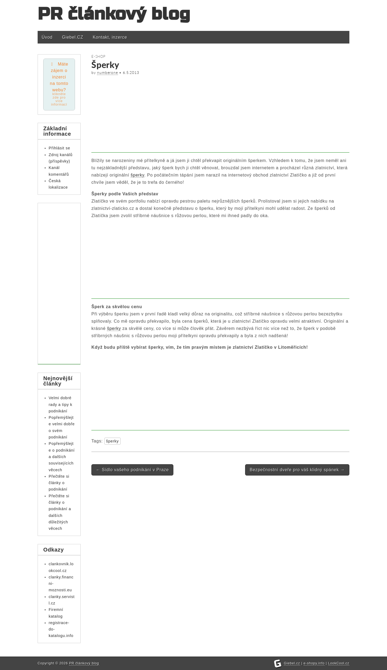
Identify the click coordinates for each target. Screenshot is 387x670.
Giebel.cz (292, 663)
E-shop (98, 56)
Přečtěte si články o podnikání (59, 483)
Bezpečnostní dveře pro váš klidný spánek (297, 469)
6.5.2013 (131, 72)
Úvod (47, 37)
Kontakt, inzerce (110, 37)
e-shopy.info (314, 663)
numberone (107, 72)
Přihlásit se (59, 148)
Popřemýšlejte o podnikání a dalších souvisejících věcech (62, 456)
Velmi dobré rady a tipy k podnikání (60, 404)
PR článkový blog (114, 14)
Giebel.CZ (72, 37)
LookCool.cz (338, 663)
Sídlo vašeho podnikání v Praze (132, 469)
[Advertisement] (220, 115)
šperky (137, 175)
